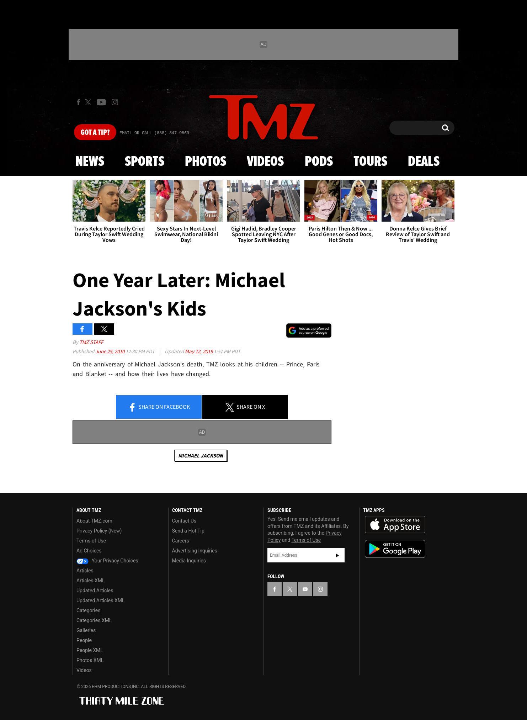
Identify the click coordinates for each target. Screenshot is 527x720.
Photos (205, 161)
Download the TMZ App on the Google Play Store (395, 549)
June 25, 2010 (110, 351)
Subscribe (337, 555)
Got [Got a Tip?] (95, 132)
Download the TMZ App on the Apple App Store (395, 525)
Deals (424, 161)
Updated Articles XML (100, 600)
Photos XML (89, 660)
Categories (88, 610)
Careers (180, 541)
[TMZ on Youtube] (101, 102)
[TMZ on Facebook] (78, 102)
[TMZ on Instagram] (115, 102)
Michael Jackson (200, 455)
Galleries (86, 630)
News (89, 161)
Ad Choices (89, 551)
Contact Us (184, 521)
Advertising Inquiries (194, 551)
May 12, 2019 (199, 351)
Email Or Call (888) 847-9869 (154, 133)
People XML (89, 650)
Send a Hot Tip (188, 531)
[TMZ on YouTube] (305, 589)
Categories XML (94, 620)
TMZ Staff (91, 342)
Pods (319, 161)
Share (159, 407)
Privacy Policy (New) (99, 531)
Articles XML (90, 580)
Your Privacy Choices (107, 560)
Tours (370, 161)
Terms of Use (91, 541)
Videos (265, 161)
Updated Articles (94, 590)
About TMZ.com (94, 521)
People (84, 640)
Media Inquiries (189, 560)
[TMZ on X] (89, 102)
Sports (144, 161)
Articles (85, 570)
